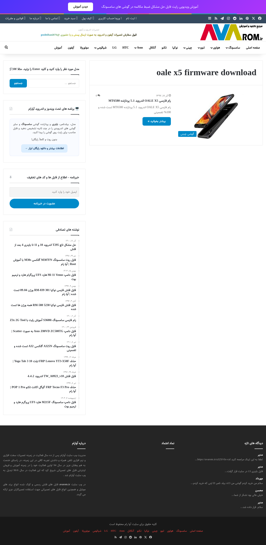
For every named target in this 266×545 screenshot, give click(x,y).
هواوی (216, 47)
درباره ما (35, 18)
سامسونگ (234, 47)
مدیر (260, 455)
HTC (125, 47)
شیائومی (101, 47)
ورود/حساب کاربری (110, 18)
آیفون (71, 47)
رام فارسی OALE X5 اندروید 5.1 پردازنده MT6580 (139, 100)
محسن (259, 490)
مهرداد (259, 478)
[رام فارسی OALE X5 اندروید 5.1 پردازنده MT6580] (216, 116)
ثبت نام (131, 18)
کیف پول (88, 18)
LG (114, 47)
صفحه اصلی (253, 47)
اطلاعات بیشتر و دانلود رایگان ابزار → (44, 148)
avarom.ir (64, 484)
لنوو (202, 47)
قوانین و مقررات (15, 18)
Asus (140, 47)
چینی (189, 47)
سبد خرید (71, 18)
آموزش (58, 47)
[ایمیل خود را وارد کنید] (44, 192)
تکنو (164, 47)
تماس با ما (52, 18)
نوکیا (175, 47)
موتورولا (84, 47)
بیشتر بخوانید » (157, 121)
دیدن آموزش (80, 6)
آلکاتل (152, 47)
